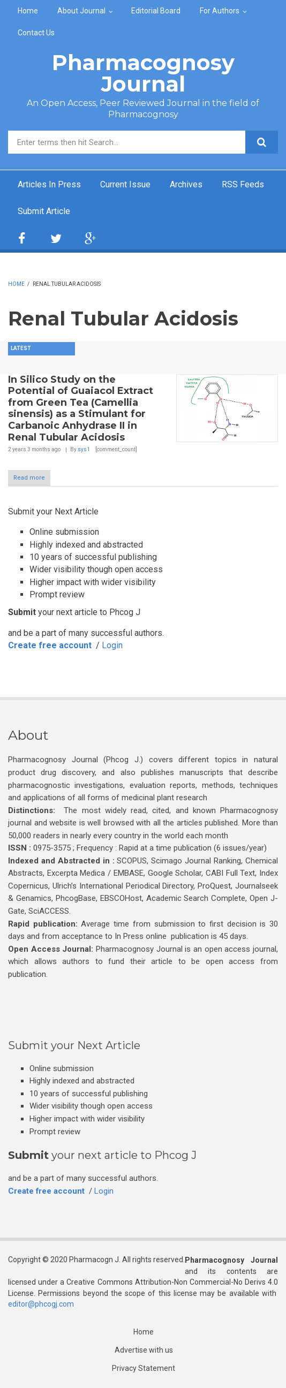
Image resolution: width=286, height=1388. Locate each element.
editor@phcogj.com (41, 1304)
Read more (29, 477)
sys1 (84, 449)
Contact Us (36, 32)
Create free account (50, 645)
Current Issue (125, 184)
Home (28, 10)
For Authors (219, 10)
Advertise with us (144, 1350)
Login (112, 645)
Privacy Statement (143, 1368)
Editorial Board (155, 10)
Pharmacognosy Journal (143, 73)
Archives (186, 184)
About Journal (81, 10)
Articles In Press (49, 184)
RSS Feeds (243, 184)
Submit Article (44, 211)
